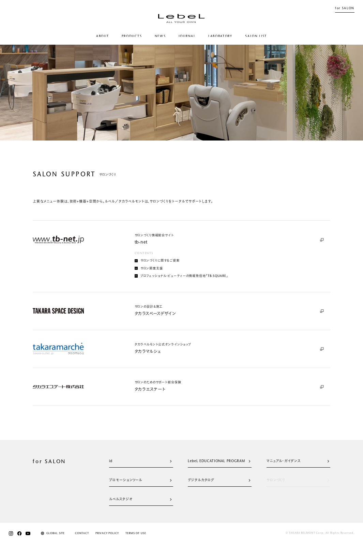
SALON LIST (256, 36)
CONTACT (82, 533)
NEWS (160, 36)
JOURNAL (187, 36)
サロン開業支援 (149, 268)
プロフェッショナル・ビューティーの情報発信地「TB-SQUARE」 (181, 276)
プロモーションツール (140, 480)
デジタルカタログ (219, 480)
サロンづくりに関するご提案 (157, 261)
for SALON (344, 8)
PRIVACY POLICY (107, 533)
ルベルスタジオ (140, 499)
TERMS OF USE (135, 533)
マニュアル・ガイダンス (298, 461)
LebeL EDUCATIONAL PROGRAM (219, 461)
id (140, 461)
